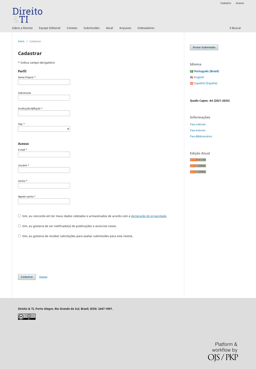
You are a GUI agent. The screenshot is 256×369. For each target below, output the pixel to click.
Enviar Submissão (204, 47)
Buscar (235, 28)
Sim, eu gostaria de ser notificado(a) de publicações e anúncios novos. (67, 226)
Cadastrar (27, 276)
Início (21, 41)
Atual (109, 28)
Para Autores (197, 130)
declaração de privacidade (148, 216)
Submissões (92, 28)
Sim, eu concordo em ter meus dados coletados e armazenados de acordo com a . (92, 216)
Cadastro (225, 3)
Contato (72, 28)
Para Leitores (198, 124)
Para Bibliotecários (201, 136)
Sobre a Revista (22, 28)
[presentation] (48, 256)
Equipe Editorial (49, 28)
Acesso (240, 3)
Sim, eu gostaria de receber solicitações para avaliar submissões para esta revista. (75, 236)
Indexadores (146, 28)
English (199, 77)
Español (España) (205, 83)
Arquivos (125, 28)
